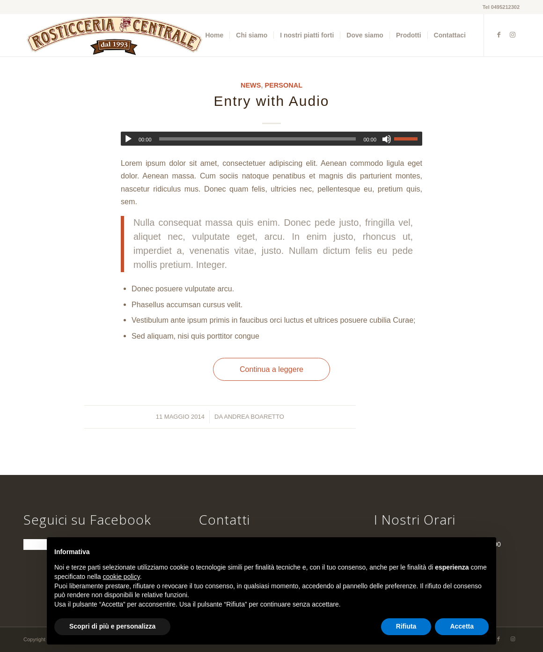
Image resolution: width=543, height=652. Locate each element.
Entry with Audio (271, 101)
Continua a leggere (271, 369)
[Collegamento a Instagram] (513, 35)
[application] (271, 139)
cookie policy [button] (121, 576)
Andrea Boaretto (254, 416)
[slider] (257, 139)
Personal (283, 85)
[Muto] (386, 139)
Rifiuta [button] (406, 626)
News (251, 85)
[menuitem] (214, 35)
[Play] (128, 139)
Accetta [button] (462, 626)
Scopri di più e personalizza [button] (112, 626)
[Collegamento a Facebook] (499, 35)
